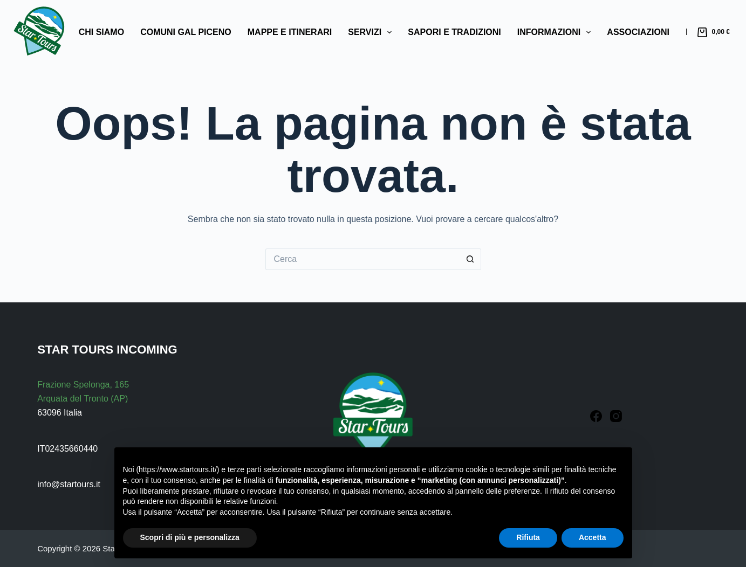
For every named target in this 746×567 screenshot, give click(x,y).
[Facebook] (596, 416)
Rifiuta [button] (528, 537)
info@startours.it (68, 484)
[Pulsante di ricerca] (470, 259)
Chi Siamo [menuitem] (101, 32)
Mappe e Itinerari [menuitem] (290, 32)
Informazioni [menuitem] (556, 32)
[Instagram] (616, 416)
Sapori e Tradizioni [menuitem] (454, 32)
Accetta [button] (592, 537)
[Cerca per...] (362, 259)
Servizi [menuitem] (372, 32)
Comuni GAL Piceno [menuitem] (185, 32)
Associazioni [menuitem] (638, 32)
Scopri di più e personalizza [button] (189, 537)
